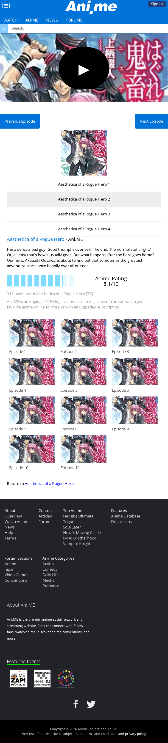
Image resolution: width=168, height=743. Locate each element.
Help (9, 532)
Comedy (50, 569)
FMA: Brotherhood (79, 538)
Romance (50, 585)
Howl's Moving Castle (82, 532)
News (52, 20)
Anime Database (125, 516)
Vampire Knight (76, 543)
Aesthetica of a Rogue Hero (35, 239)
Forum (44, 521)
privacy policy (135, 734)
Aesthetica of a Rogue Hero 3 (84, 214)
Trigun (68, 521)
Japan (9, 569)
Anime (31, 20)
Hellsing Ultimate (78, 516)
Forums (74, 20)
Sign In (157, 3)
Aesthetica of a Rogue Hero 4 (84, 228)
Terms (10, 538)
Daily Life (50, 574)
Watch (10, 20)
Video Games (16, 574)
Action (48, 563)
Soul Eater (72, 527)
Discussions (121, 521)
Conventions (16, 580)
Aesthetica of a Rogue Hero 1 (84, 184)
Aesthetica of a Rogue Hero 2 (84, 199)
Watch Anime (16, 521)
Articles (45, 516)
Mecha (48, 580)
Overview (13, 516)
